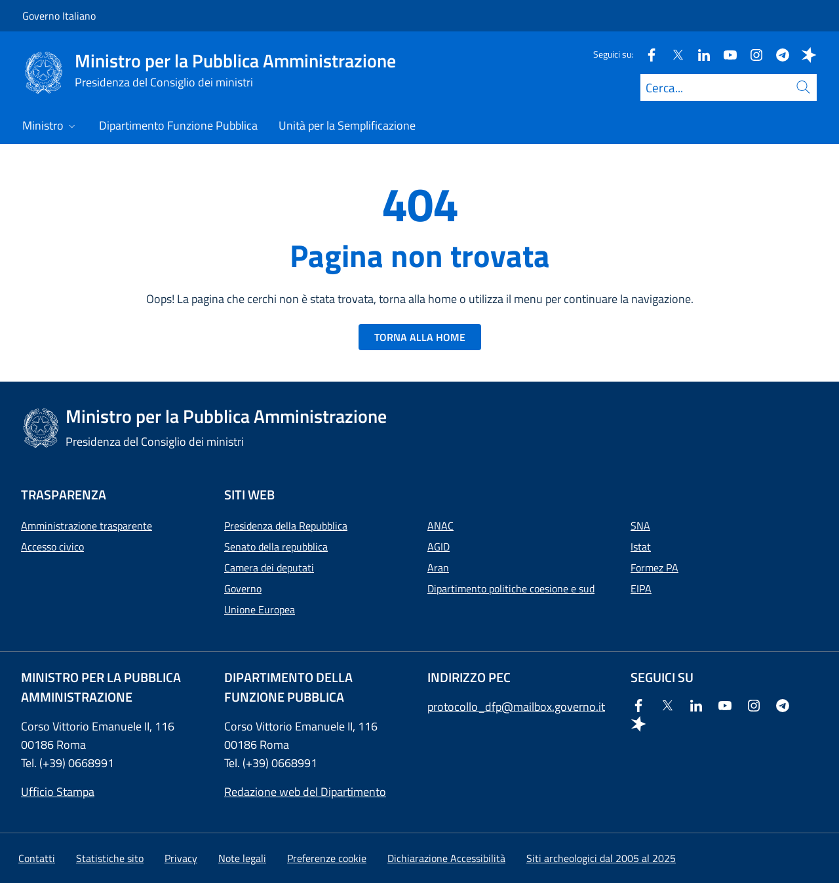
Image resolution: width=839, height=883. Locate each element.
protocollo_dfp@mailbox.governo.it (516, 706)
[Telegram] (777, 54)
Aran (438, 567)
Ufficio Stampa (57, 792)
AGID (438, 546)
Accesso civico (52, 546)
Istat (641, 546)
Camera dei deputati (269, 567)
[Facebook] (646, 54)
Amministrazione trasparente (86, 525)
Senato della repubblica (276, 546)
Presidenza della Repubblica (285, 525)
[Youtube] (725, 54)
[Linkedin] (699, 54)
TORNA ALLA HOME (419, 337)
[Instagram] (751, 54)
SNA (640, 525)
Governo (243, 588)
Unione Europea (259, 609)
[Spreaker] (803, 54)
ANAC (440, 525)
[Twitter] (672, 54)
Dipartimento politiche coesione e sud (511, 588)
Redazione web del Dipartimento (305, 792)
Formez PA (654, 567)
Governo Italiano (59, 16)
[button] (326, 858)
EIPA (641, 588)
